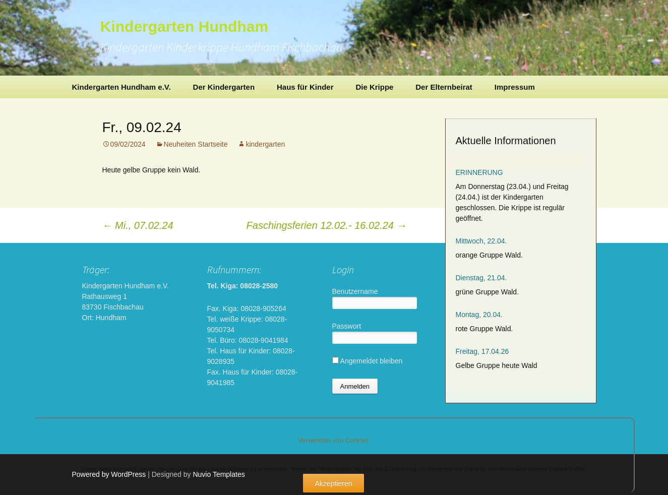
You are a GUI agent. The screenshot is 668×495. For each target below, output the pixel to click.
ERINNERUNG (479, 172)
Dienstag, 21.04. (481, 278)
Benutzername (355, 291)
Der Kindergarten (224, 87)
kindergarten (265, 144)
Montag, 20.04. (479, 315)
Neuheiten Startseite (196, 144)
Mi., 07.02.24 (137, 225)
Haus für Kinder (305, 87)
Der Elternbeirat (443, 87)
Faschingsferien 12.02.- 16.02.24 (327, 225)
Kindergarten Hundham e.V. (121, 87)
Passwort (346, 326)
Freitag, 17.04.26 (482, 351)
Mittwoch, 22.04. (481, 241)
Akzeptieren (333, 483)
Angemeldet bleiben (367, 361)
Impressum (515, 87)
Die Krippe (374, 87)
